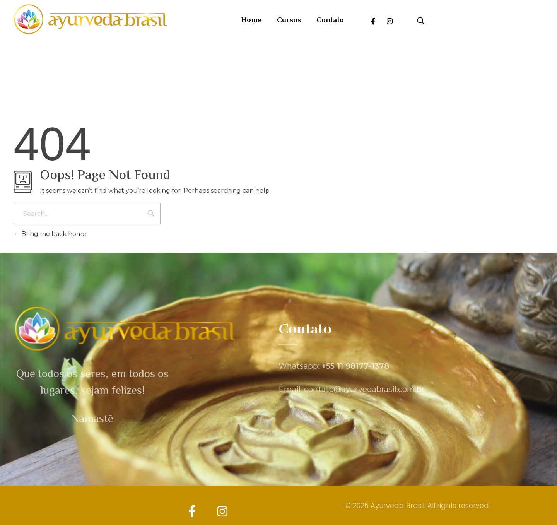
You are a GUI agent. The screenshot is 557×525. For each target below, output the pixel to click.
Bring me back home (50, 234)
